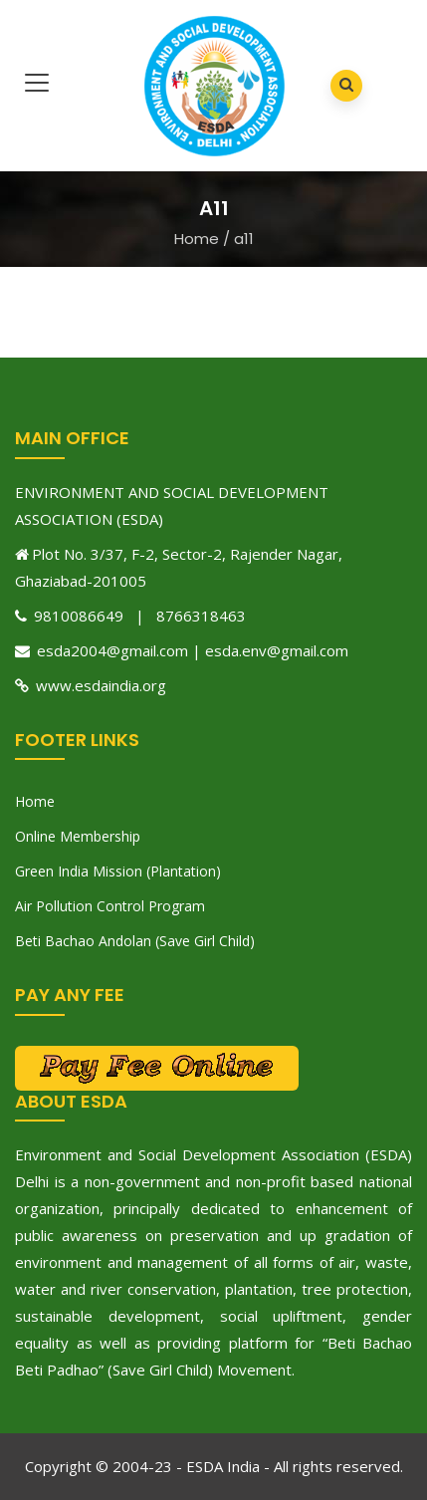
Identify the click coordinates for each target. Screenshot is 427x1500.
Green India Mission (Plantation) (118, 871)
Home (196, 238)
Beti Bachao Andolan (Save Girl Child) (135, 940)
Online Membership (77, 836)
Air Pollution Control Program (110, 905)
